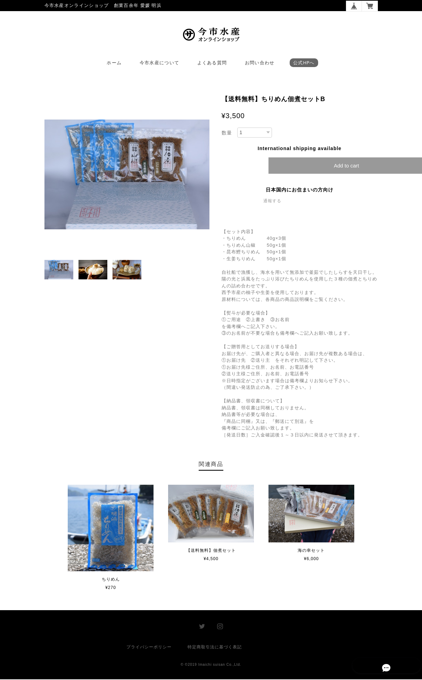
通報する (272, 201)
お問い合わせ (260, 63)
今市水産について (159, 63)
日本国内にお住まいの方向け (299, 191)
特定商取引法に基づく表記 (215, 647)
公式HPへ (304, 63)
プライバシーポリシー (149, 647)
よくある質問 (212, 63)
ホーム (114, 63)
